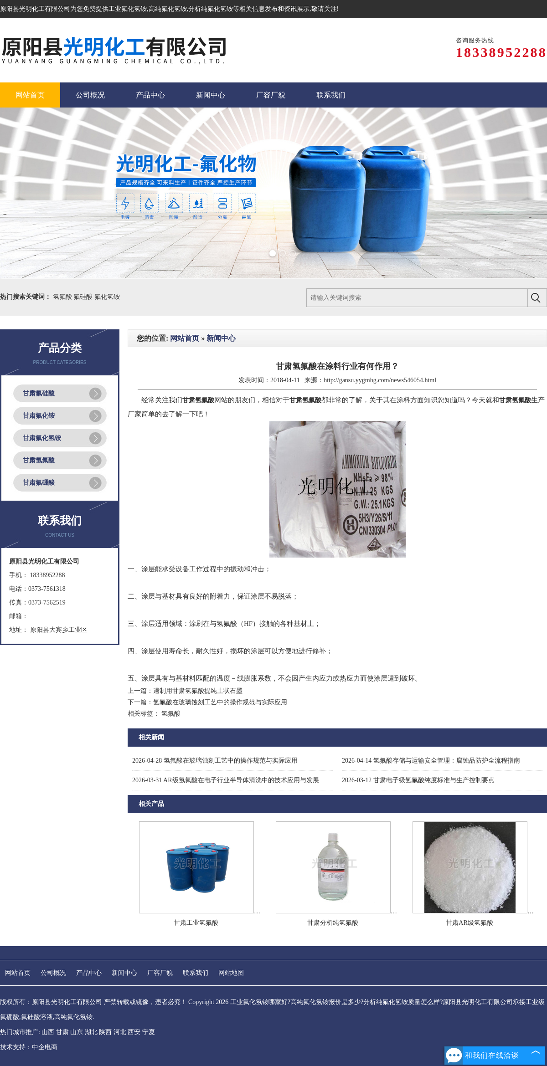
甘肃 (62, 1032)
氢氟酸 (63, 296)
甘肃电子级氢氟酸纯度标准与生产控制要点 (418, 780)
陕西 (105, 1032)
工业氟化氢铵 (127, 8)
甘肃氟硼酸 (39, 482)
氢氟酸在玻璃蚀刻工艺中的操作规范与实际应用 (220, 702)
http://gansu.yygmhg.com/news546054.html (380, 380)
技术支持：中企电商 (28, 1047)
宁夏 (148, 1032)
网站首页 (184, 338)
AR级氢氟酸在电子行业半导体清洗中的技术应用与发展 (225, 780)
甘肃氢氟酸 (39, 460)
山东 (76, 1032)
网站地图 (231, 972)
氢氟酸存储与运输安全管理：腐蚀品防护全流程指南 (431, 760)
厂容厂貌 (160, 972)
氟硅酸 (83, 296)
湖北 (91, 1032)
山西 (47, 1032)
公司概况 (53, 972)
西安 (134, 1032)
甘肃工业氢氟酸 (196, 922)
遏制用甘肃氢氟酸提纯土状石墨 (198, 690)
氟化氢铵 (107, 296)
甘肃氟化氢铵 (42, 438)
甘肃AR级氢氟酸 (469, 922)
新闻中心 (221, 338)
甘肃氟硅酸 (39, 393)
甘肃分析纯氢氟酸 (332, 922)
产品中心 (89, 972)
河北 (120, 1032)
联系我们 (195, 972)
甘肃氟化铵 (39, 415)
